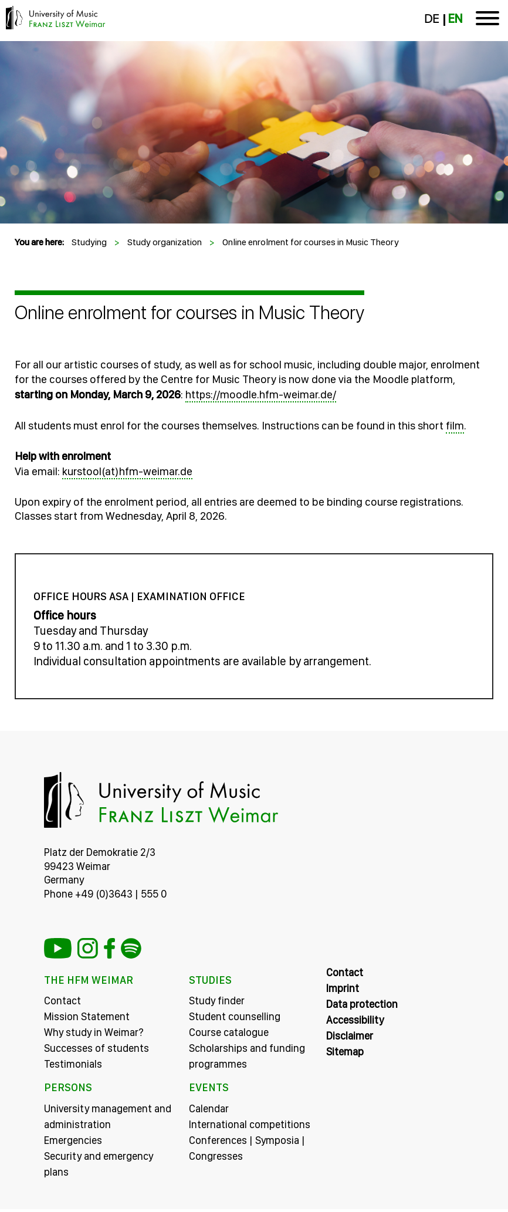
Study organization (164, 242)
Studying (89, 242)
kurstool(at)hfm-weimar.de (127, 471)
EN (455, 19)
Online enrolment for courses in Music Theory (310, 242)
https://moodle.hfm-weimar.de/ (260, 394)
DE (431, 19)
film (455, 425)
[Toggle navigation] (487, 20)
